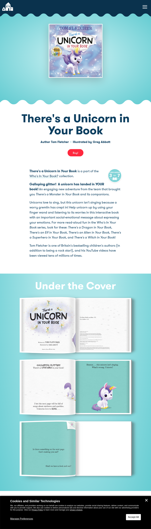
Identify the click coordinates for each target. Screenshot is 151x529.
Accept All (133, 517)
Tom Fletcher (60, 142)
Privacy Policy (37, 510)
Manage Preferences (21, 518)
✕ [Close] (146, 500)
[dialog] (75, 512)
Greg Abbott (101, 142)
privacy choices (76, 510)
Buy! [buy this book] (75, 153)
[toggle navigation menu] (145, 7)
